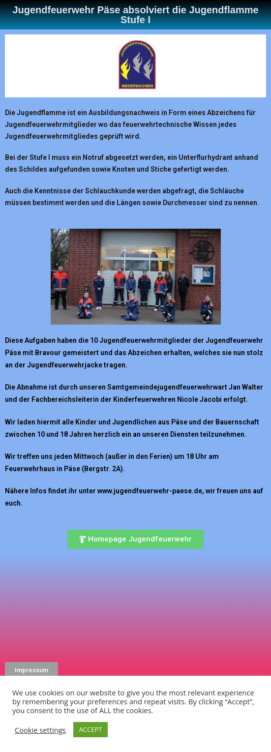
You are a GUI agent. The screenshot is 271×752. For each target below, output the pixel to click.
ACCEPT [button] (90, 729)
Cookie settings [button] (40, 729)
